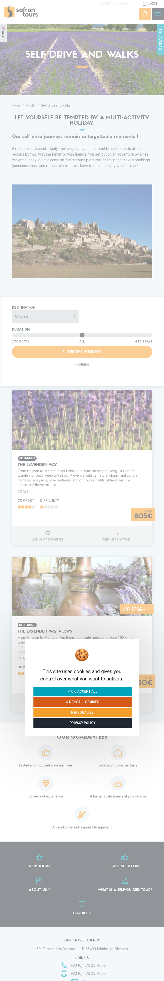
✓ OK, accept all (82, 691)
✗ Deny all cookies (82, 701)
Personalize (82, 712)
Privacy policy (82, 722)
